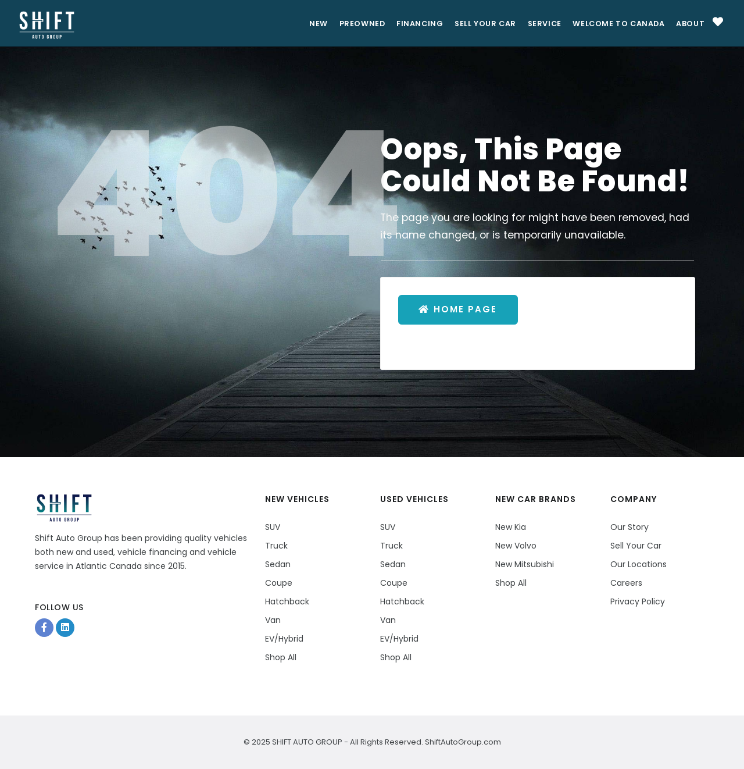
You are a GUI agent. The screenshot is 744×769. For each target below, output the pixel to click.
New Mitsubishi (524, 564)
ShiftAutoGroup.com (462, 741)
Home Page (462, 311)
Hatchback (287, 601)
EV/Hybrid (284, 639)
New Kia (510, 527)
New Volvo (515, 545)
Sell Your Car (471, 24)
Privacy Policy (637, 601)
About (688, 24)
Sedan (278, 564)
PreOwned (340, 24)
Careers (626, 583)
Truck (276, 545)
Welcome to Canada (613, 24)
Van (273, 620)
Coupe (278, 583)
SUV (272, 527)
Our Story (629, 527)
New (292, 24)
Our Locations (638, 564)
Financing (400, 24)
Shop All (280, 657)
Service (535, 24)
